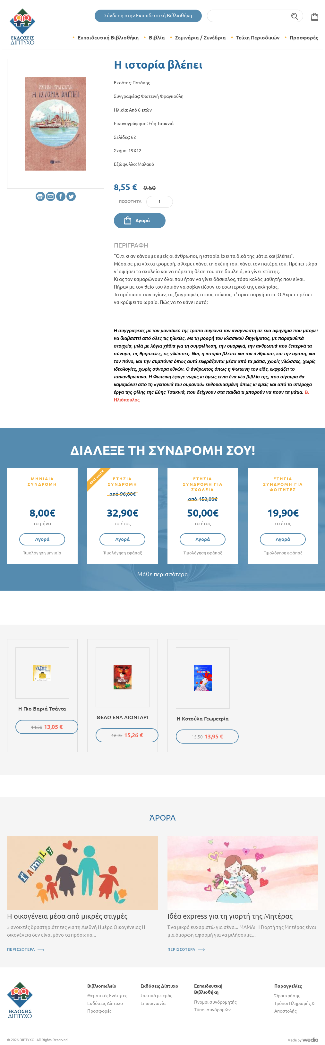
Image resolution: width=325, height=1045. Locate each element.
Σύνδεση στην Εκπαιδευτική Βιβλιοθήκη (148, 15)
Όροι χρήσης (287, 995)
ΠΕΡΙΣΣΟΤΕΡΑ (21, 949)
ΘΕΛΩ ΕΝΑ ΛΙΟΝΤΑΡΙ (122, 717)
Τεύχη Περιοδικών (257, 37)
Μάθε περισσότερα (162, 574)
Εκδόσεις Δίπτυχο (105, 1003)
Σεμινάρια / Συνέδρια (200, 37)
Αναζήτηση (295, 15)
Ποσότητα (130, 201)
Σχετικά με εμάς (156, 995)
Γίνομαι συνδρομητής (215, 1002)
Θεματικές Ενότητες (107, 995)
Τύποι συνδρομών (212, 1009)
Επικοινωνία (153, 1003)
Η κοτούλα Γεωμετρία (203, 718)
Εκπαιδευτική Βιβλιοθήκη (108, 37)
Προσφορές (304, 37)
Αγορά (142, 220)
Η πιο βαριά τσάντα (42, 709)
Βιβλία (157, 37)
